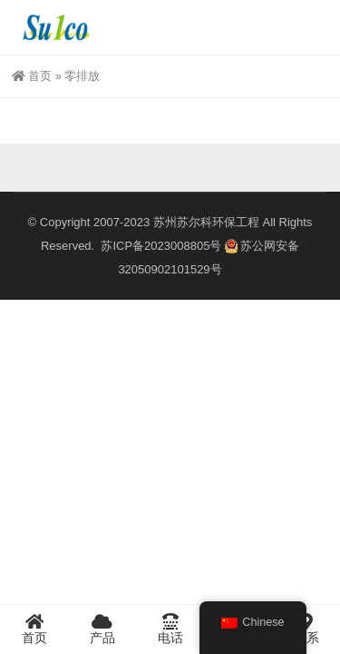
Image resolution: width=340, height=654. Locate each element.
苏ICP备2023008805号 (161, 246)
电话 (170, 628)
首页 (32, 76)
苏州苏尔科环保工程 (206, 222)
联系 (306, 628)
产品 (102, 628)
